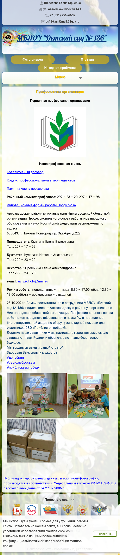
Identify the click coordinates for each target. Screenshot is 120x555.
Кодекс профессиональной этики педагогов (41, 180)
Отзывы (87, 59)
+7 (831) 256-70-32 (62, 15)
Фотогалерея (33, 59)
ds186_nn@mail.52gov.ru (62, 21)
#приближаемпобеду (23, 367)
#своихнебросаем (21, 362)
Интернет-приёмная (60, 68)
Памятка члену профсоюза (28, 189)
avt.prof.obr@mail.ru (33, 281)
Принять (105, 534)
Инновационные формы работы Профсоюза (41, 205)
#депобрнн (15, 357)
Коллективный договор (25, 172)
